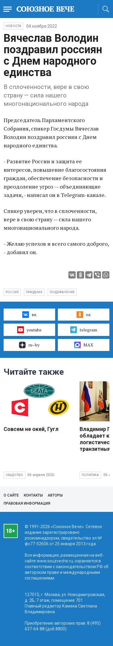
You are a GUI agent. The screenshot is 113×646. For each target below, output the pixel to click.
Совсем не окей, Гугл (31, 429)
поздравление (62, 292)
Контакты (33, 495)
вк (29, 314)
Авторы (55, 495)
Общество (14, 475)
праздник (34, 292)
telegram (83, 329)
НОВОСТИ (13, 26)
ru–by (29, 345)
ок (84, 314)
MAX (83, 345)
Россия (12, 292)
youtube (29, 329)
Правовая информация (27, 503)
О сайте (11, 495)
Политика (90, 475)
